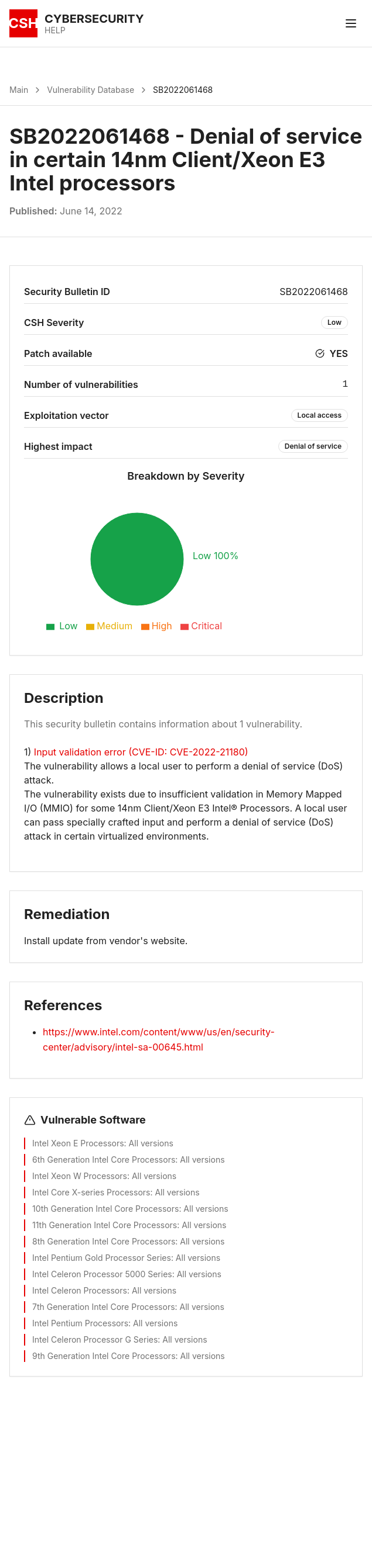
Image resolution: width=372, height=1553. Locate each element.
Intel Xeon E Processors (78, 1143)
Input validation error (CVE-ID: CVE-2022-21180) (141, 752)
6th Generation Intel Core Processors (103, 1159)
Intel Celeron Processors (79, 1290)
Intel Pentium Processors (80, 1323)
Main (18, 90)
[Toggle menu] (351, 23)
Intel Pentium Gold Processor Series (101, 1258)
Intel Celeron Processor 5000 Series (102, 1274)
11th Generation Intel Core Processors (104, 1225)
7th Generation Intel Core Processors (103, 1307)
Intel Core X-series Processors (91, 1192)
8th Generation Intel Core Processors (103, 1241)
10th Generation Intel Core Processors (105, 1209)
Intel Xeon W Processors (79, 1176)
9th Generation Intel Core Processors (104, 1356)
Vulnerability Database (90, 90)
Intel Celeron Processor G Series (95, 1339)
